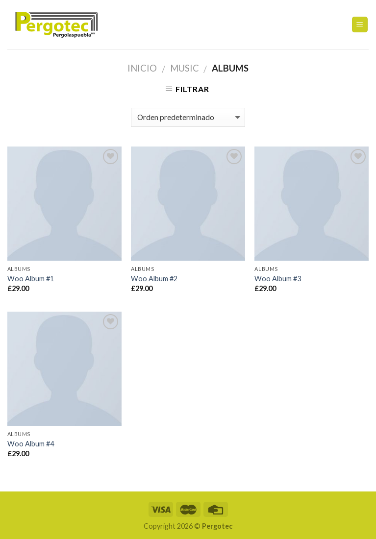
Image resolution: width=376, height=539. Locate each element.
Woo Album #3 (277, 278)
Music (184, 68)
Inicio (142, 68)
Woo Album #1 (30, 278)
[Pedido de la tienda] (188, 117)
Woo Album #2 (154, 278)
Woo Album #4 (30, 444)
